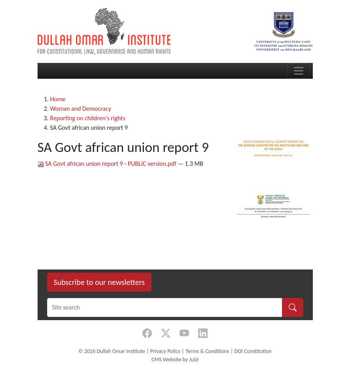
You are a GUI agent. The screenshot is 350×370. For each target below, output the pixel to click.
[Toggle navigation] (299, 71)
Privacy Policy (165, 351)
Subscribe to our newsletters (99, 282)
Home (58, 99)
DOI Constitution (252, 351)
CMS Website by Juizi (175, 359)
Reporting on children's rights (87, 118)
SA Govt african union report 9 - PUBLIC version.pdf (108, 163)
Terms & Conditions (207, 351)
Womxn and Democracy (80, 108)
